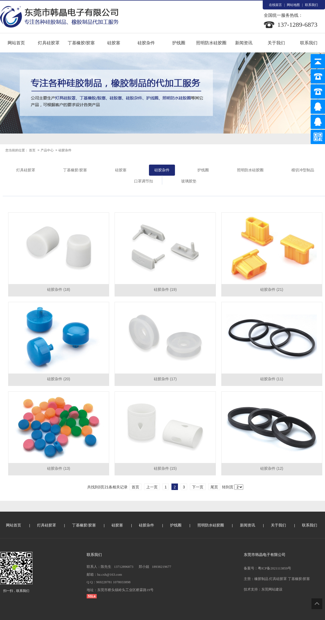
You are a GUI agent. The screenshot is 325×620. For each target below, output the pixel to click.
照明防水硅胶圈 (211, 43)
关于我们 (276, 43)
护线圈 (178, 43)
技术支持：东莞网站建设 (263, 589)
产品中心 (47, 150)
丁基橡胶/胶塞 (81, 43)
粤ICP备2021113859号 (274, 568)
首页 (32, 150)
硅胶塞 (113, 43)
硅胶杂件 (146, 43)
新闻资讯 (243, 43)
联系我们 (311, 5)
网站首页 (16, 43)
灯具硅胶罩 (49, 43)
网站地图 (293, 5)
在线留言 (275, 5)
